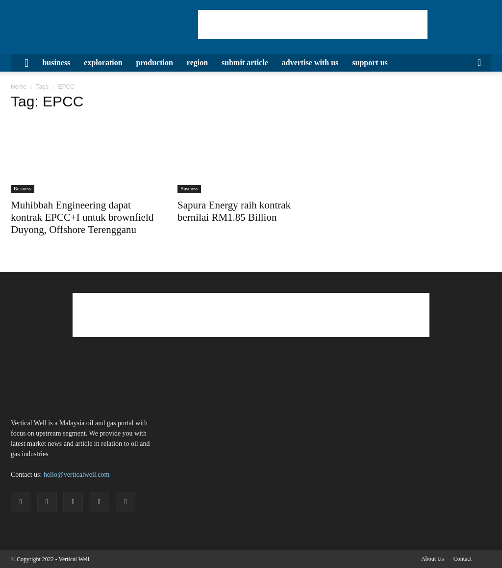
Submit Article (245, 62)
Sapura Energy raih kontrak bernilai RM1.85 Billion (234, 211)
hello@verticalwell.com (77, 474)
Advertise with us (310, 62)
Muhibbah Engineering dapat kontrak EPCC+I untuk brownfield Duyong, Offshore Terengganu (82, 217)
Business (56, 62)
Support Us (369, 62)
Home (18, 86)
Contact (462, 558)
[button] (479, 63)
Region (197, 62)
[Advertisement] (312, 24)
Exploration (103, 62)
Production (154, 62)
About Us (432, 558)
